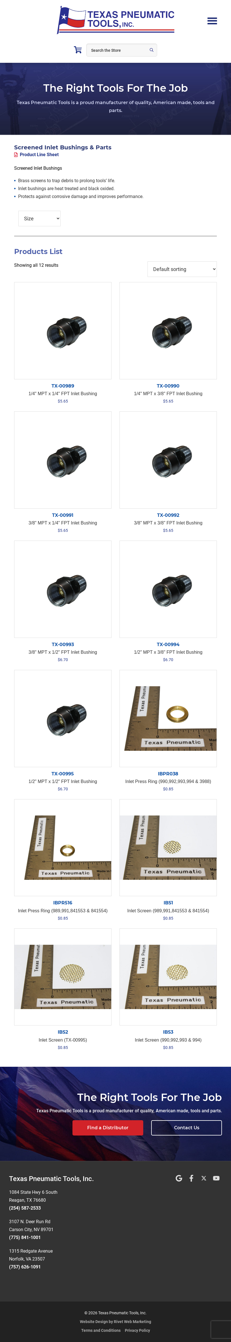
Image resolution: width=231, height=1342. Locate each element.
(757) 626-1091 (25, 1267)
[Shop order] (182, 269)
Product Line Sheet (39, 154)
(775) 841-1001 (25, 1237)
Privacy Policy (137, 1330)
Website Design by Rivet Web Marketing (115, 1321)
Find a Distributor (108, 1127)
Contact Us (186, 1127)
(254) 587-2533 (25, 1208)
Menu (212, 20)
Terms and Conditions (101, 1330)
